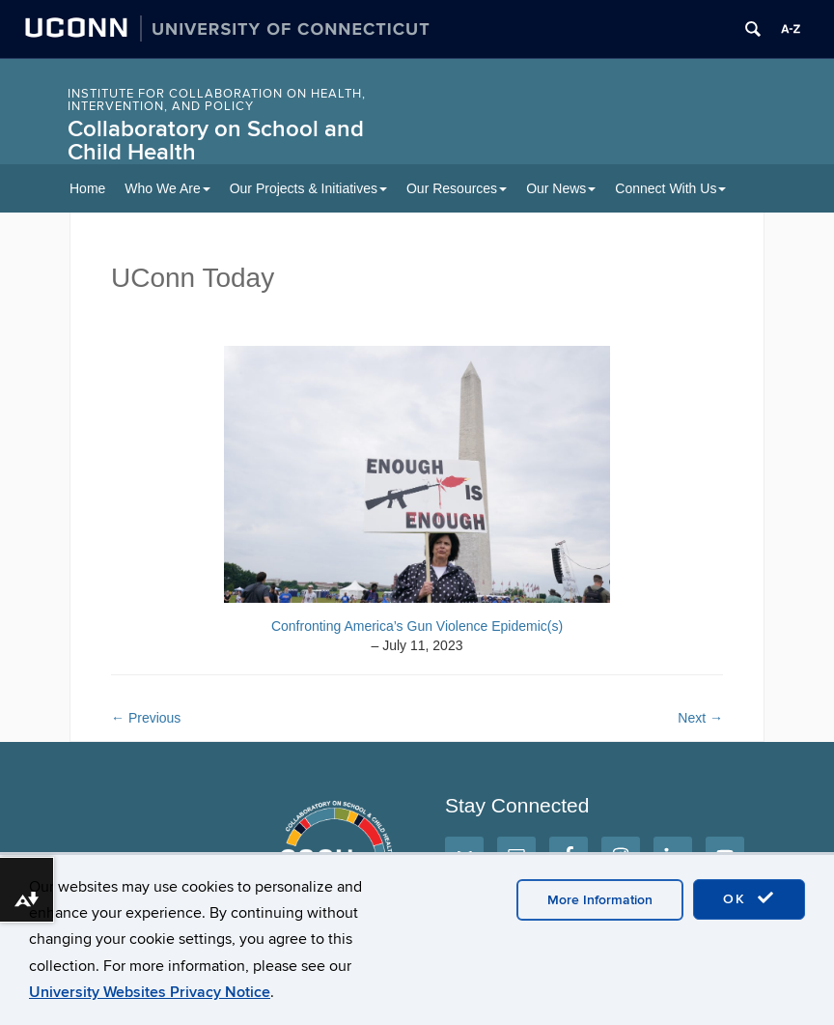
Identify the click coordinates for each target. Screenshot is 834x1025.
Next (700, 718)
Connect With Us (670, 188)
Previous (146, 718)
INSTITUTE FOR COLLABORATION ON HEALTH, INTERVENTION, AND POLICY (217, 100)
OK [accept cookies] (749, 898)
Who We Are (167, 188)
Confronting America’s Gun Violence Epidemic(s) (417, 626)
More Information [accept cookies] (600, 900)
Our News (561, 188)
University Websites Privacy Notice (149, 992)
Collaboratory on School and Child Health (216, 140)
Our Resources (456, 188)
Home (87, 188)
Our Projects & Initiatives (308, 188)
